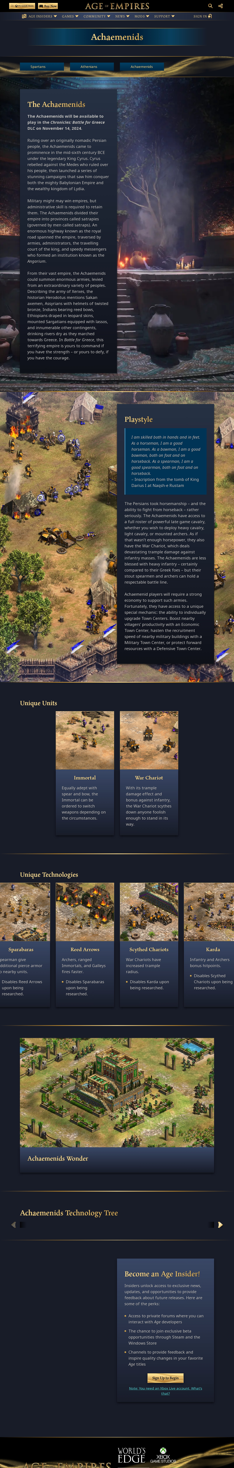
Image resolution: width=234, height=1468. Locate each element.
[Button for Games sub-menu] (77, 16)
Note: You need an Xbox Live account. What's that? (165, 1391)
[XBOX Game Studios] (163, 1455)
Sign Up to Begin (165, 1378)
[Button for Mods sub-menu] (147, 16)
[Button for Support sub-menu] (173, 16)
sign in (203, 16)
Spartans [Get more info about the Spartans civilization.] (38, 66)
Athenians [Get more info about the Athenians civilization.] (89, 66)
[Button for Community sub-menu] (108, 16)
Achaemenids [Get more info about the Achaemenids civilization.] (142, 66)
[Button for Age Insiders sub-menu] (55, 16)
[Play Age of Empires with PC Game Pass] (22, 6)
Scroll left (13, 1225)
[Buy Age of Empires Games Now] (48, 6)
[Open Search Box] (210, 6)
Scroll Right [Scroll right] (220, 1225)
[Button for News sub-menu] (128, 16)
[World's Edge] (131, 1455)
